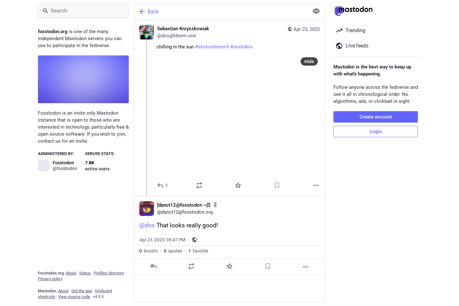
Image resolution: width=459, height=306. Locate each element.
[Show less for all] (316, 11)
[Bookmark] (277, 185)
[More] (316, 185)
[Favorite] (238, 185)
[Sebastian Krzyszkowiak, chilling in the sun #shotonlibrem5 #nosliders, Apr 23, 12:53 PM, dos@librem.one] (229, 108)
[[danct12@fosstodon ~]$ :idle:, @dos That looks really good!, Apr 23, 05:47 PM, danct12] (229, 235)
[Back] (221, 11)
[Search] (83, 10)
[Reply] (163, 185)
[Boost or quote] (199, 185)
